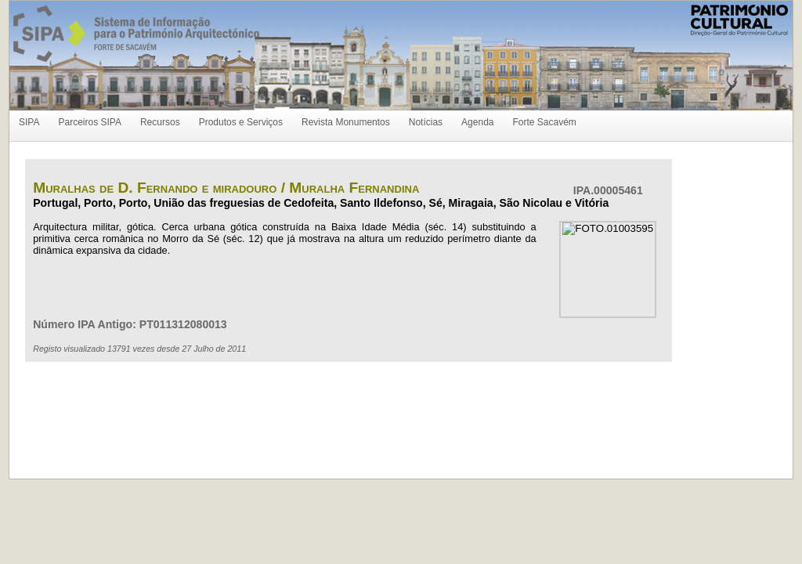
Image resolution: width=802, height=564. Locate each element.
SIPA (29, 122)
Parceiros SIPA (89, 122)
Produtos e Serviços (241, 122)
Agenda (477, 122)
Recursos (160, 122)
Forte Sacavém (544, 122)
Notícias (426, 122)
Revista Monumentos (346, 122)
